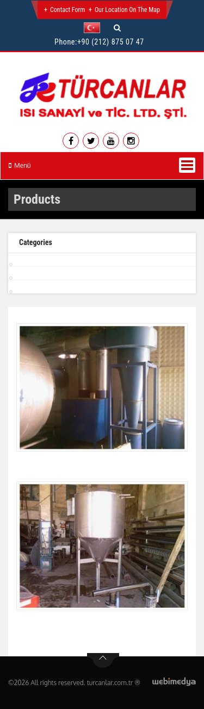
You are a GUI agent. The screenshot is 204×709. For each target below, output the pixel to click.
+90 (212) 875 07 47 (110, 41)
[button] (95, 27)
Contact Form (67, 10)
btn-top (103, 660)
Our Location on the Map (127, 10)
